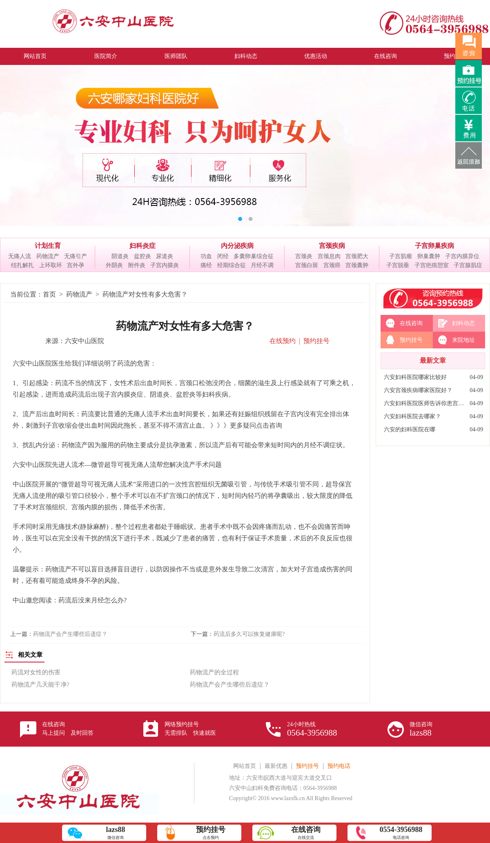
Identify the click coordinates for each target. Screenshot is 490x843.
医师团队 (176, 56)
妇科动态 (245, 56)
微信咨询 (421, 729)
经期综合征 (231, 265)
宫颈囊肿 (356, 265)
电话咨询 (401, 832)
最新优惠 (276, 766)
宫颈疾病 (332, 246)
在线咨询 (385, 56)
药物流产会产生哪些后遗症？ (70, 634)
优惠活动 (315, 56)
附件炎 (136, 265)
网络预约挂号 (190, 728)
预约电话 (338, 766)
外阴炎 (114, 265)
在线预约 (283, 340)
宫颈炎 (303, 256)
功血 (206, 256)
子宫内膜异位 (462, 256)
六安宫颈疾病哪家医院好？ (418, 390)
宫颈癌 (332, 265)
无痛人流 (19, 256)
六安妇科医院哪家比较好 (415, 377)
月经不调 (262, 265)
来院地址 (463, 340)
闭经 (223, 256)
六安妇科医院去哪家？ (412, 416)
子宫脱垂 (397, 265)
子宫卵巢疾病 (434, 246)
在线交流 (305, 832)
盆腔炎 (142, 256)
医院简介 (105, 56)
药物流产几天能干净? (40, 684)
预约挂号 (316, 340)
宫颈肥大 (356, 256)
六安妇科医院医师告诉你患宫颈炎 (425, 403)
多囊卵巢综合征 (254, 256)
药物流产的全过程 (214, 672)
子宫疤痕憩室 (431, 265)
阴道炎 (120, 256)
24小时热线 (312, 729)
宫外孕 (75, 265)
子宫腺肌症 (468, 265)
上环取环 (50, 265)
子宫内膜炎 (164, 265)
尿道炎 (164, 256)
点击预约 (210, 832)
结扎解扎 (22, 265)
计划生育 (48, 246)
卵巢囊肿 (428, 256)
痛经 (206, 265)
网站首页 (35, 56)
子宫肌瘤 (400, 256)
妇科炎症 (142, 246)
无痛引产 (75, 256)
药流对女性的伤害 (35, 672)
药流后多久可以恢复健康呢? (249, 634)
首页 (49, 294)
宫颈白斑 (306, 265)
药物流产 (47, 256)
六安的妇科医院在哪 (409, 429)
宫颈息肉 (329, 256)
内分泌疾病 (237, 246)
